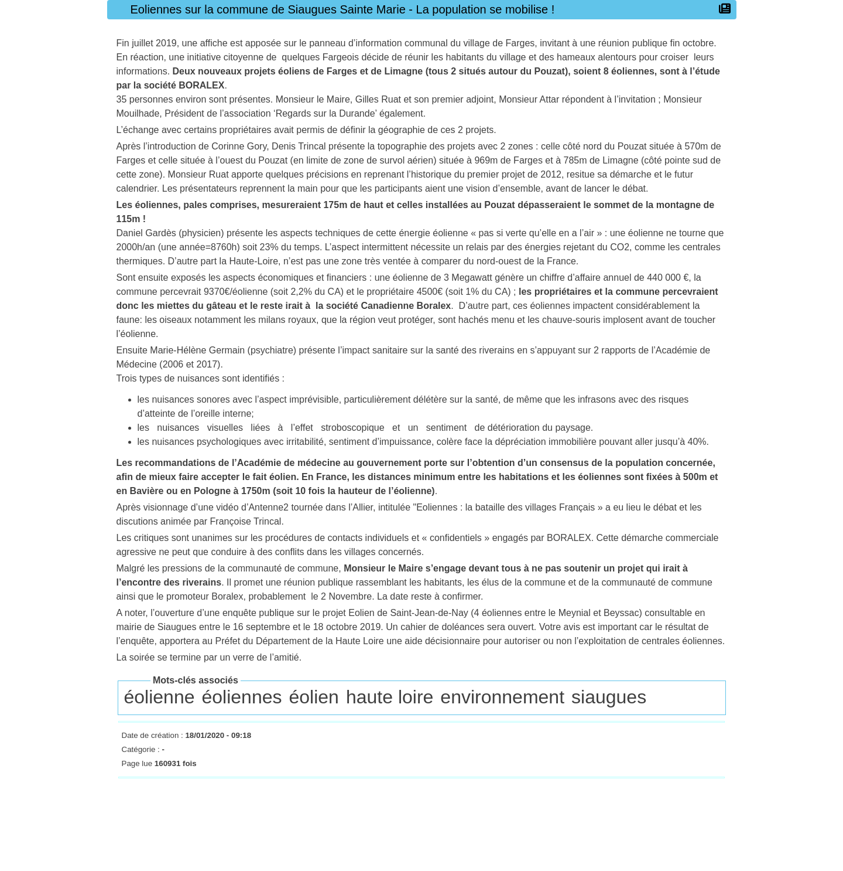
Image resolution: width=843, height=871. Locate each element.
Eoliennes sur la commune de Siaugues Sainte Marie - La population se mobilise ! (346, 9)
